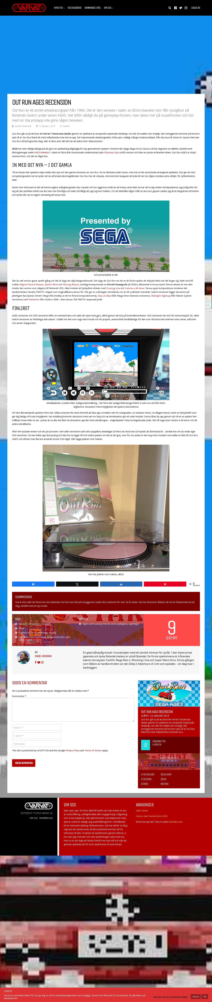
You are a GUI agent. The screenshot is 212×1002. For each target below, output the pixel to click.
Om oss (107, 7)
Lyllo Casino (142, 810)
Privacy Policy (73, 750)
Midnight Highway (160, 295)
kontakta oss (175, 821)
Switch (66, 126)
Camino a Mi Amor (134, 288)
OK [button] (204, 996)
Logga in (195, 7)
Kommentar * (19, 696)
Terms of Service (93, 750)
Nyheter (58, 7)
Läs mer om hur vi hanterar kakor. (170, 996)
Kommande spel (93, 7)
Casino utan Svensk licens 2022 (152, 816)
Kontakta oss (46, 818)
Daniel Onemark (23, 126)
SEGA (163, 779)
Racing (165, 784)
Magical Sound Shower (31, 284)
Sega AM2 (166, 774)
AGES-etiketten (41, 152)
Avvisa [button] (196, 996)
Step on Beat (104, 295)
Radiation (34, 299)
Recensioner (74, 7)
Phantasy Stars (112, 152)
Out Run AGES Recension (157, 712)
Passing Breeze (71, 284)
